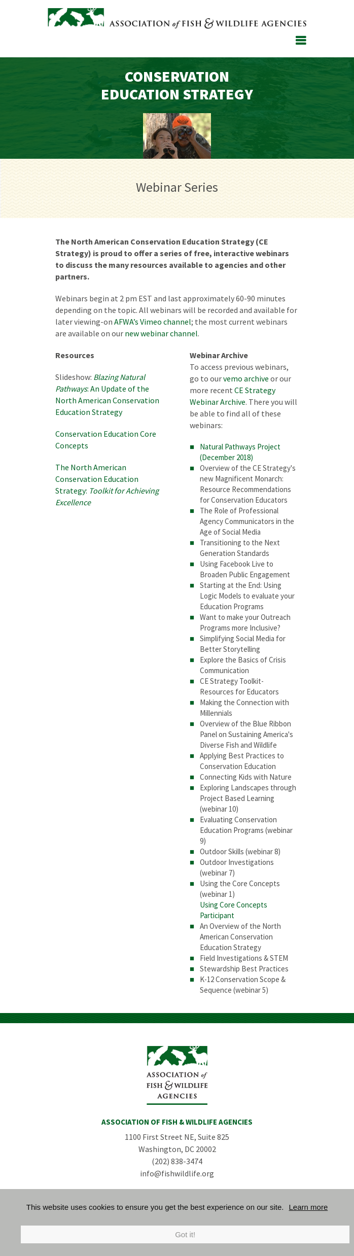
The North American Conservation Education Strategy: (107, 484)
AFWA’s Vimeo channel (152, 322)
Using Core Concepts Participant (233, 910)
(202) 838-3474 (177, 1161)
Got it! (185, 1234)
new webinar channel (161, 333)
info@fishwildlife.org (177, 1173)
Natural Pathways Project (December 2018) (240, 452)
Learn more (308, 1207)
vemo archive (246, 378)
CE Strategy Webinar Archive (232, 396)
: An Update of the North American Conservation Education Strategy (107, 394)
